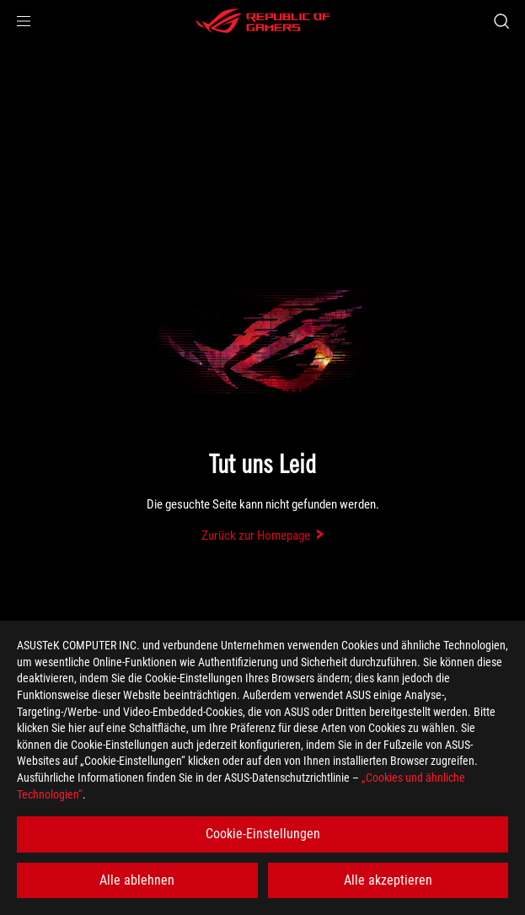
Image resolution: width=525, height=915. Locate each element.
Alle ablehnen (136, 880)
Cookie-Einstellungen (263, 834)
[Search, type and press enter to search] (501, 21)
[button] (23, 21)
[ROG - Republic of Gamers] (263, 21)
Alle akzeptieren (388, 880)
